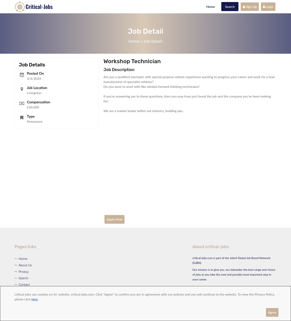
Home (210, 6)
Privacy (24, 272)
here (35, 299)
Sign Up (250, 6)
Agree (272, 312)
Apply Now (114, 219)
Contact (24, 284)
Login (268, 6)
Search (230, 6)
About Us (25, 265)
